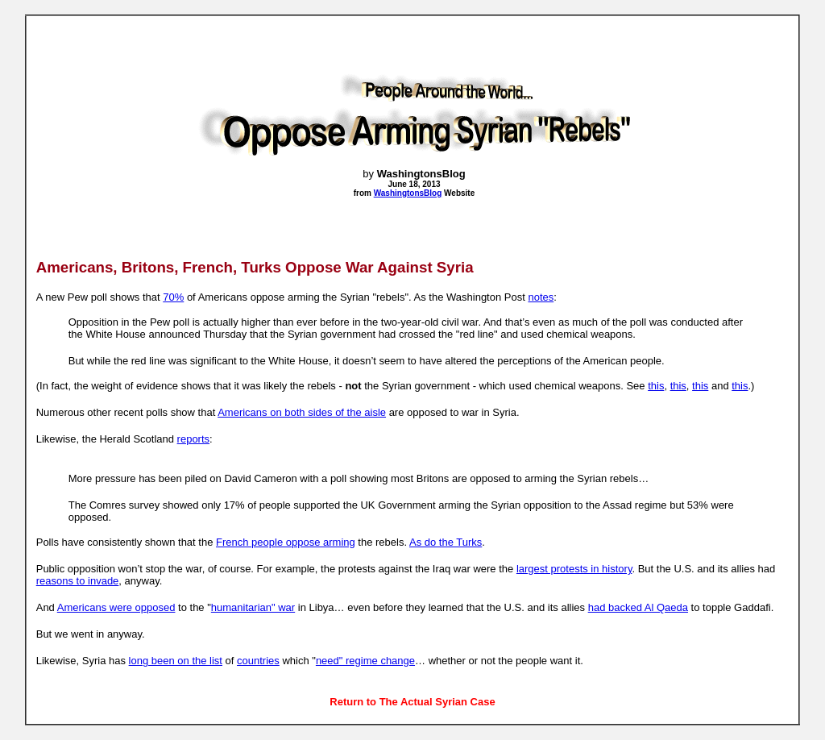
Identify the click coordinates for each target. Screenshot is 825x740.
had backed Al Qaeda (638, 607)
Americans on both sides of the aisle (302, 412)
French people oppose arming (285, 542)
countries (258, 661)
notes (540, 297)
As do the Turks (445, 542)
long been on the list (175, 661)
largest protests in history (574, 569)
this (656, 386)
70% (173, 297)
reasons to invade (77, 581)
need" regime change (365, 661)
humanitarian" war (253, 607)
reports (193, 439)
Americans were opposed (116, 607)
